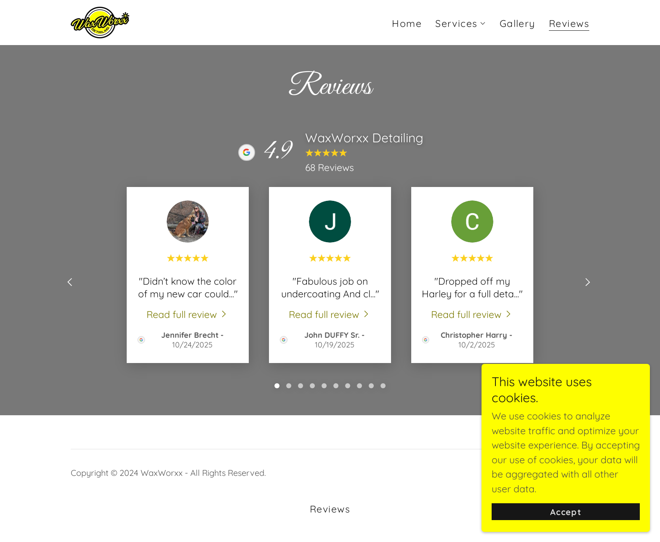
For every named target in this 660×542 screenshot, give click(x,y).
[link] (100, 21)
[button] (460, 24)
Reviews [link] (569, 24)
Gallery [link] (517, 23)
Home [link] (407, 23)
